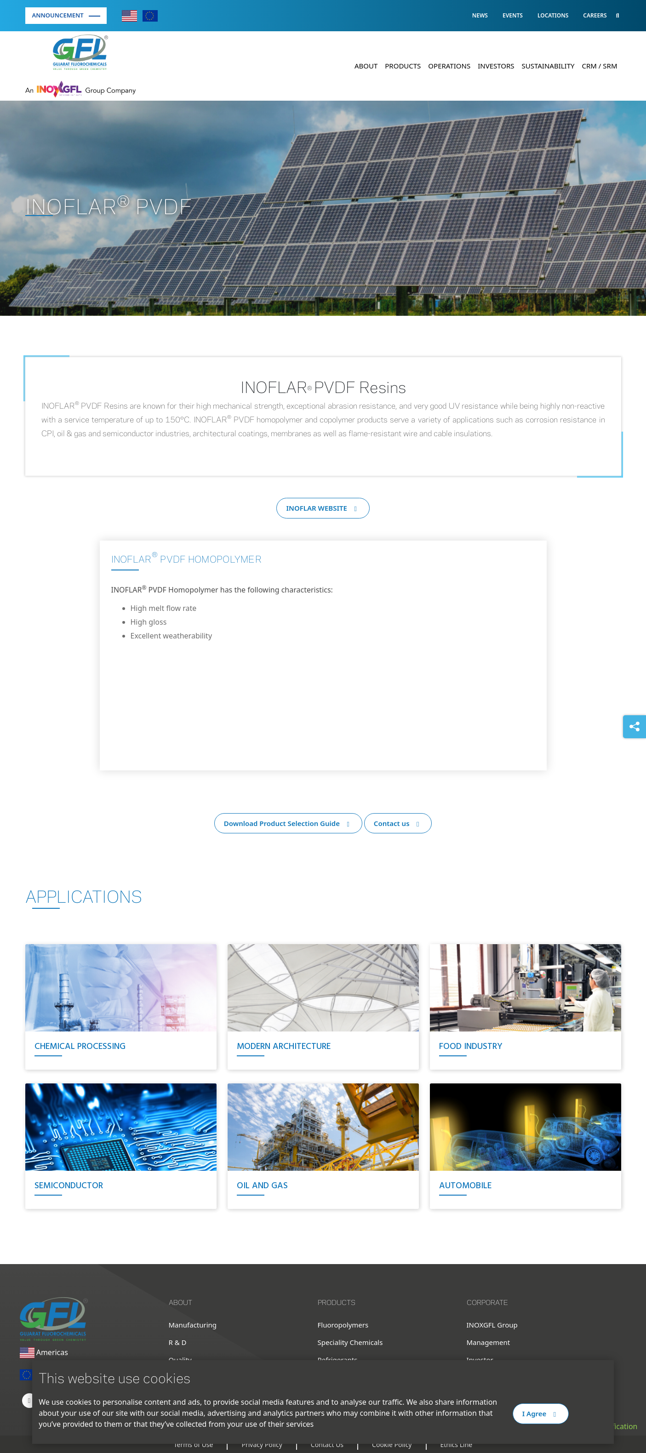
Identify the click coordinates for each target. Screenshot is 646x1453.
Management (488, 1342)
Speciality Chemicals (350, 1342)
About (365, 65)
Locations (552, 15)
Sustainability (548, 65)
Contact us (398, 823)
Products (403, 65)
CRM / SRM (599, 65)
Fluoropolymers (343, 1324)
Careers (594, 15)
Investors (496, 65)
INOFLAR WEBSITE (323, 508)
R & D (178, 1342)
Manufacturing (193, 1324)
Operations (449, 65)
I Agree (540, 1413)
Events (513, 15)
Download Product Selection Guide (288, 823)
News (480, 15)
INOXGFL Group (492, 1324)
